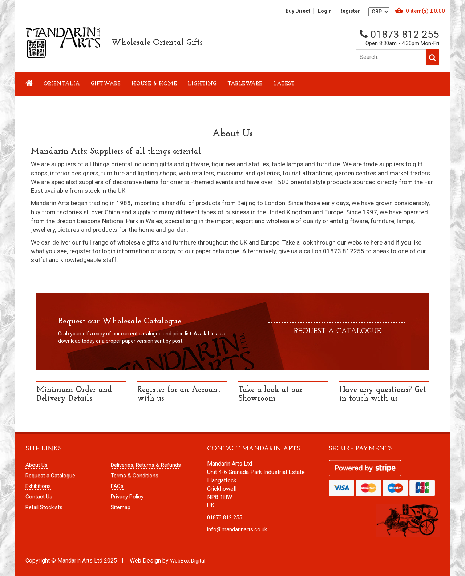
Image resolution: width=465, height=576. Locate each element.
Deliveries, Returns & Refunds (146, 465)
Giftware (106, 84)
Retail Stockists (43, 507)
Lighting (202, 84)
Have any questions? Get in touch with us (382, 394)
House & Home (154, 84)
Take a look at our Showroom (270, 394)
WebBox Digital (187, 560)
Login (325, 11)
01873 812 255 (399, 34)
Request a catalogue (337, 331)
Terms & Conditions (134, 475)
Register (349, 11)
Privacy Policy (127, 496)
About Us (36, 465)
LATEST (284, 84)
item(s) (425, 11)
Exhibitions (38, 486)
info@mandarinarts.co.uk (237, 529)
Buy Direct (298, 11)
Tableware (244, 84)
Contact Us (38, 496)
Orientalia (62, 84)
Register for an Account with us (179, 394)
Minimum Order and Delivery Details (74, 394)
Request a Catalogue (50, 475)
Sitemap (120, 507)
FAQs (117, 486)
